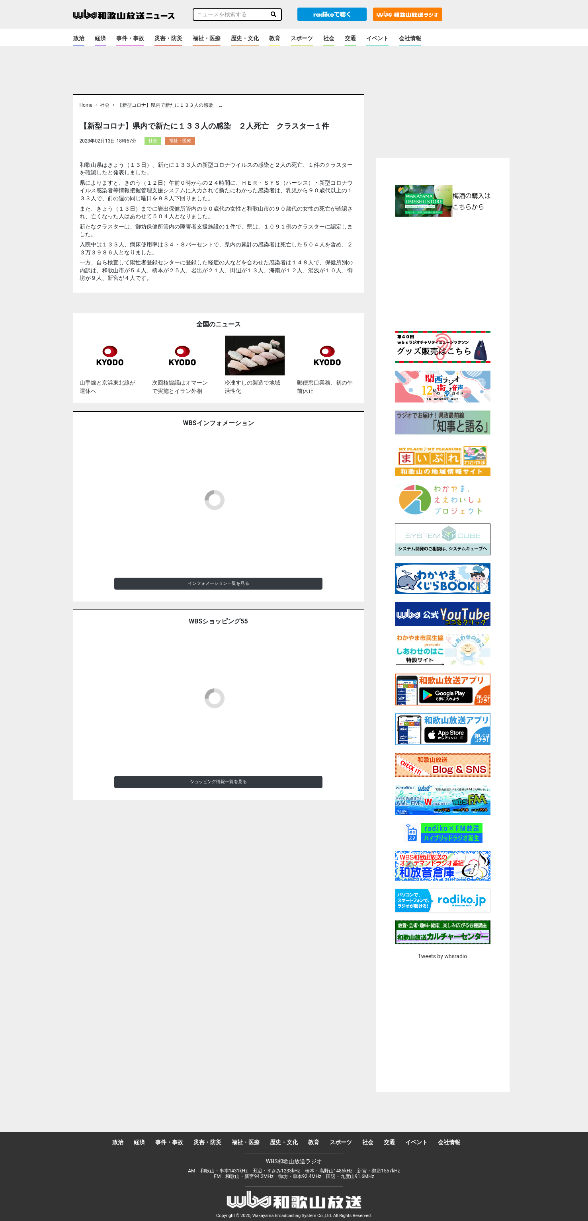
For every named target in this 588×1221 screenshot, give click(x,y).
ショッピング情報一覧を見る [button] (218, 781)
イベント (377, 38)
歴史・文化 (245, 38)
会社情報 (410, 38)
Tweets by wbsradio (442, 956)
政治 (78, 38)
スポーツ (302, 38)
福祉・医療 (207, 38)
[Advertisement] (442, 272)
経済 (100, 38)
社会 (328, 38)
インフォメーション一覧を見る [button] (218, 583)
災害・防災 (168, 38)
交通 (350, 38)
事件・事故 (130, 38)
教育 (274, 38)
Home (86, 105)
